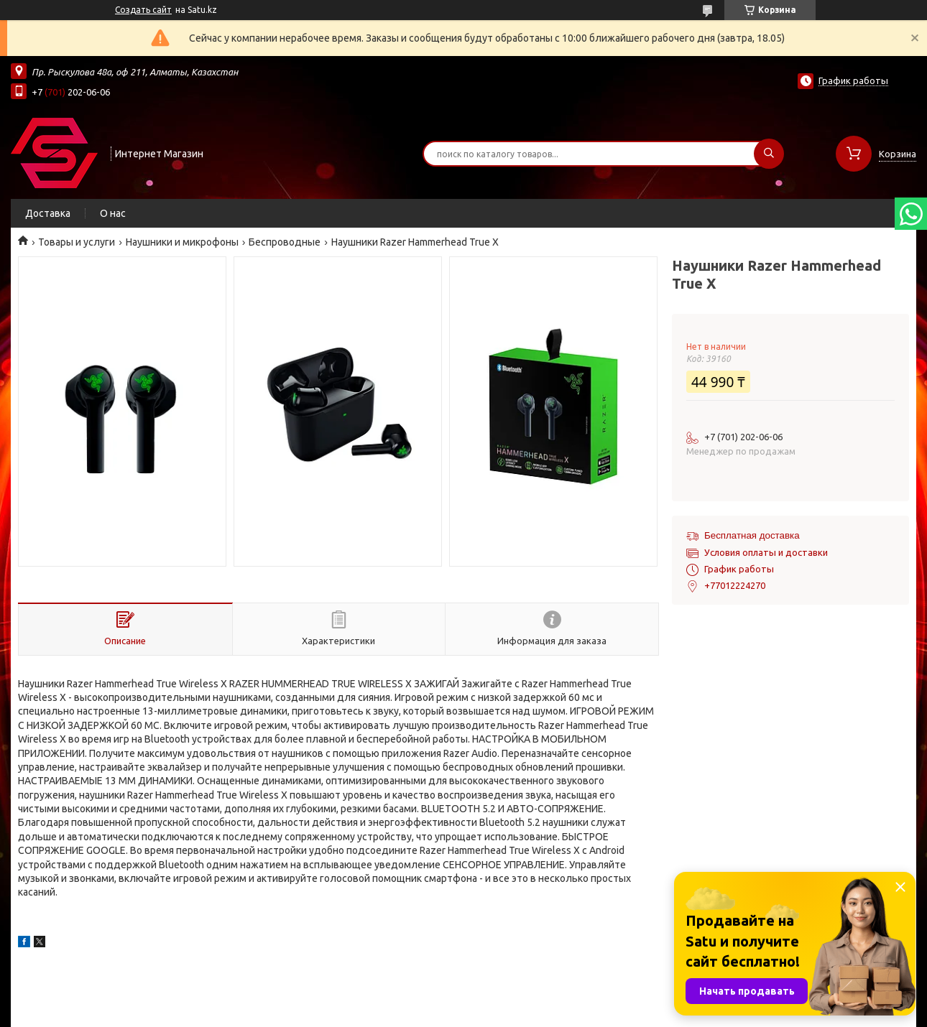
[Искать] (769, 154)
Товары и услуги (76, 242)
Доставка (47, 213)
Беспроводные (284, 242)
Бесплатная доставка (752, 535)
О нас (113, 213)
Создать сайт (143, 9)
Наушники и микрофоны (182, 242)
